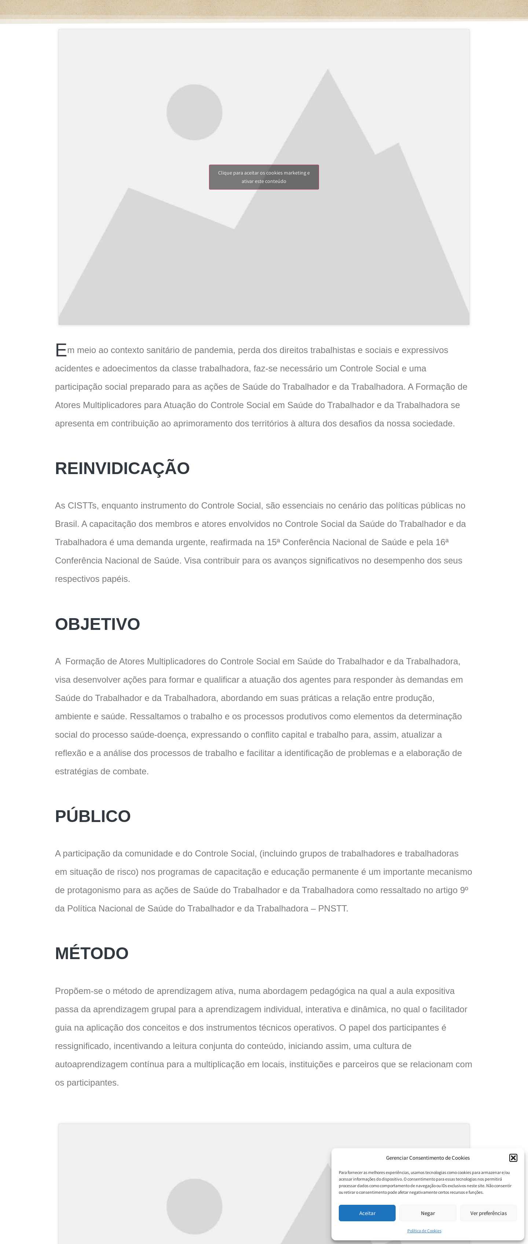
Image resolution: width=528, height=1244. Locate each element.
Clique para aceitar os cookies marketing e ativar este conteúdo (264, 176)
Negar (428, 1213)
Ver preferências (488, 1213)
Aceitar (367, 1213)
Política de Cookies (424, 1230)
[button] (513, 1158)
